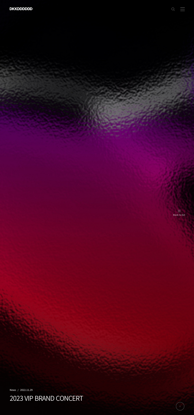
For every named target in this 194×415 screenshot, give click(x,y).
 (26, 9)
